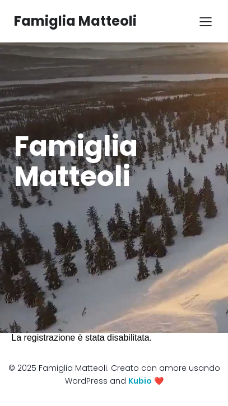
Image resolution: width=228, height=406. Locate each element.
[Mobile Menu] (205, 21)
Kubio (140, 380)
